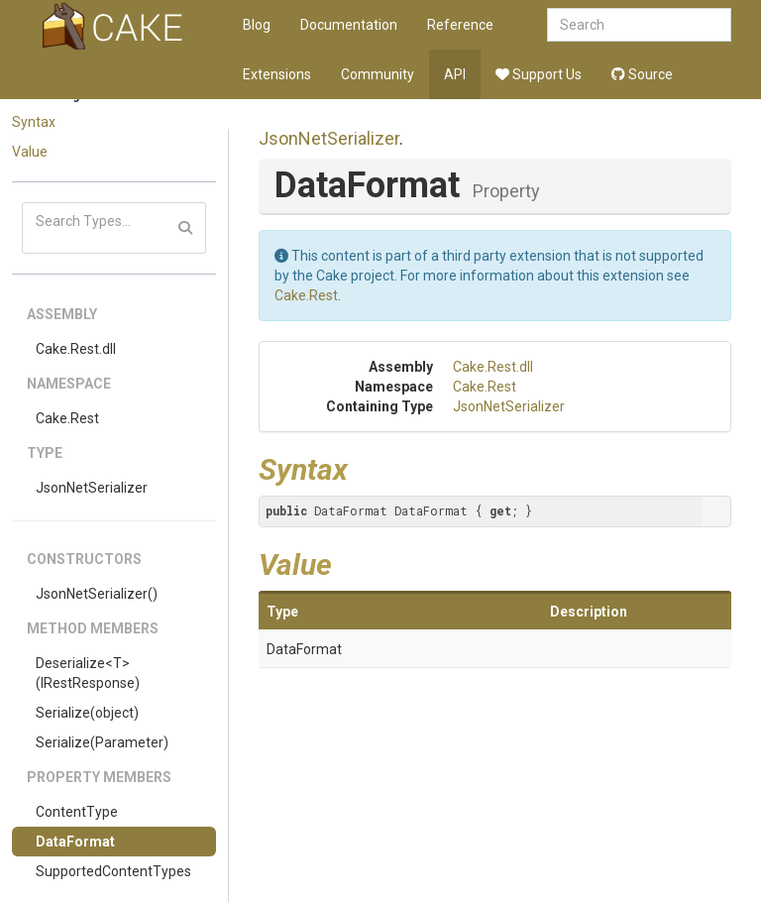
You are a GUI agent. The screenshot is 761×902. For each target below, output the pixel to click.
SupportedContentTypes (113, 871)
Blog (257, 25)
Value (30, 152)
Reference (460, 25)
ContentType (77, 812)
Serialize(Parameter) (102, 742)
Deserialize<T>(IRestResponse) (88, 673)
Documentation (348, 25)
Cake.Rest (67, 418)
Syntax (33, 122)
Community (377, 74)
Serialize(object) (87, 713)
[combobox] (639, 25)
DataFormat (75, 841)
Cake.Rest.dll (76, 349)
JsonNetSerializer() (97, 594)
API (455, 74)
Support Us (538, 74)
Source (642, 74)
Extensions (277, 74)
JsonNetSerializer (92, 488)
